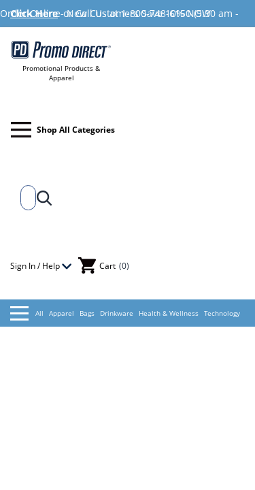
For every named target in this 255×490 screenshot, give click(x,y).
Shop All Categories (63, 129)
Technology (222, 313)
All (27, 313)
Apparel (61, 313)
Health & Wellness (169, 313)
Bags (87, 313)
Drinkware (116, 313)
